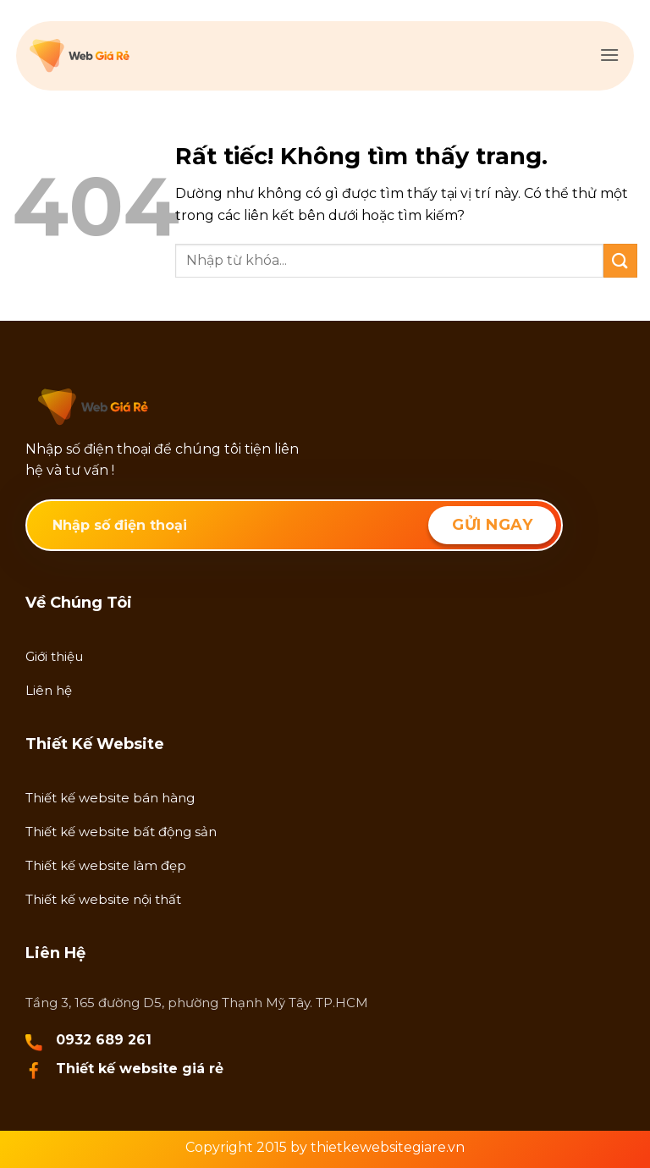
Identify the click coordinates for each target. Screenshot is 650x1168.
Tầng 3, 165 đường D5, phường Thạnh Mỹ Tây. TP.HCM (196, 1002)
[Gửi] (620, 260)
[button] (609, 54)
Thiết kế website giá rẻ (139, 1069)
